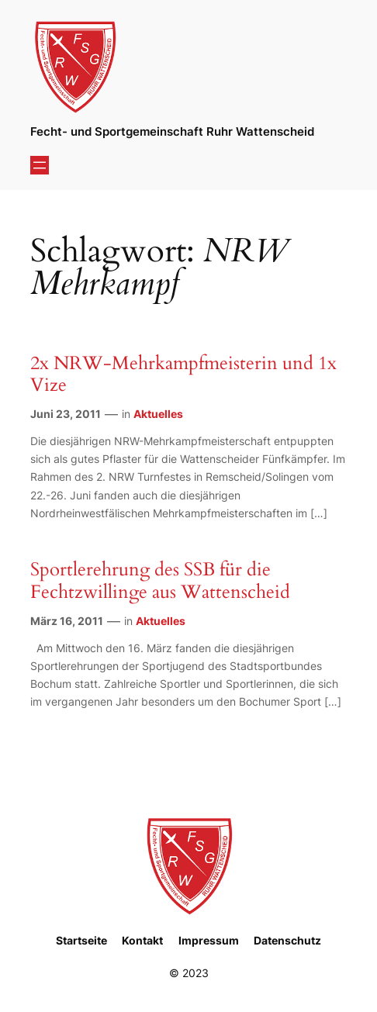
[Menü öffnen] (39, 165)
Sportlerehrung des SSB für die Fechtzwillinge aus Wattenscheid (160, 581)
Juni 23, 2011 (65, 413)
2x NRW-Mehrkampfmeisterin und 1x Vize (183, 374)
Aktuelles (158, 413)
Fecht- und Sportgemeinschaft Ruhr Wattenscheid (172, 132)
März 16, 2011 (66, 620)
